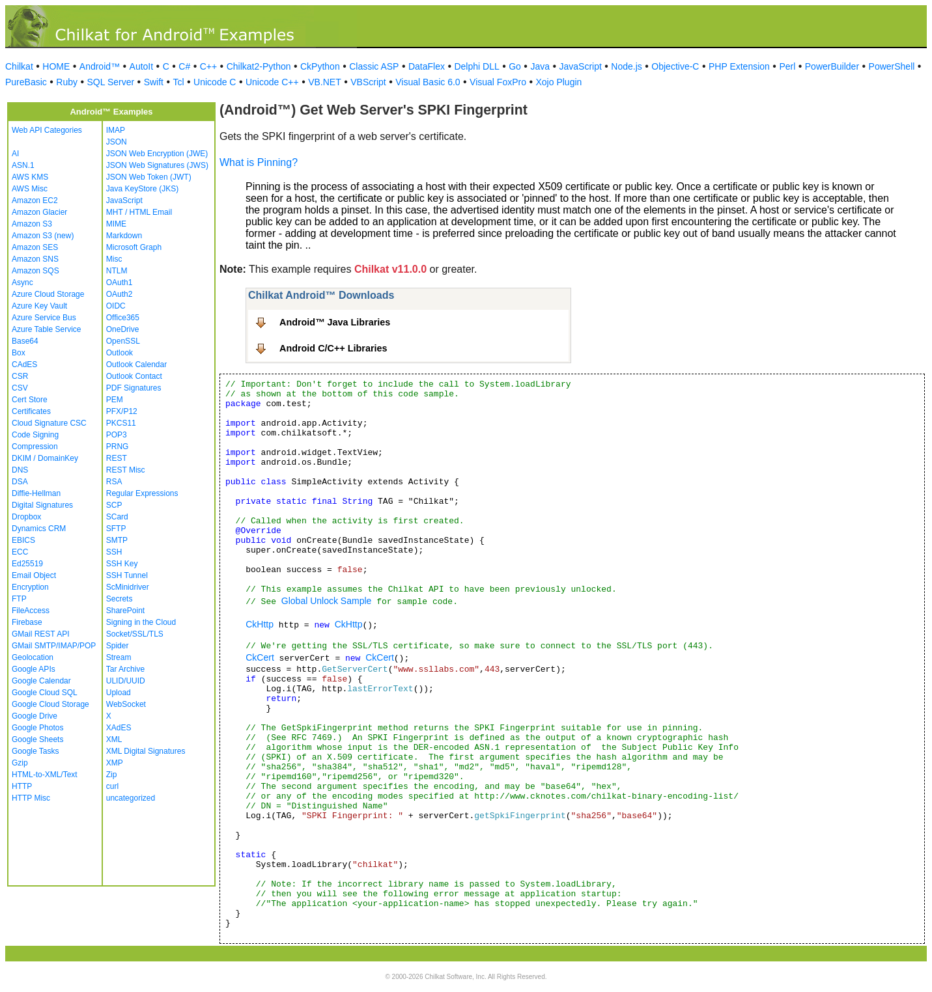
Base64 (25, 341)
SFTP (116, 528)
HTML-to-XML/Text (45, 774)
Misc (114, 259)
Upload (118, 692)
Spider (117, 645)
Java (540, 66)
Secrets (119, 598)
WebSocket (126, 704)
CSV (20, 388)
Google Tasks (35, 751)
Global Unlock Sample (326, 601)
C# (184, 66)
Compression (35, 446)
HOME (56, 66)
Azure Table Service (46, 329)
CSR (20, 376)
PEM (114, 399)
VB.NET (324, 82)
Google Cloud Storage (50, 704)
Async (22, 282)
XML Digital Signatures (146, 751)
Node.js (626, 66)
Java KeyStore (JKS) (142, 188)
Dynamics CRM (39, 528)
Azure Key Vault (39, 305)
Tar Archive (125, 669)
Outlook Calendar (136, 364)
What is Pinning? (258, 162)
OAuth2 (119, 294)
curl (112, 786)
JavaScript (580, 66)
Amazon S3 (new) (43, 235)
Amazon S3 (32, 223)
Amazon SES (35, 247)
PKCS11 (121, 423)
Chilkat (19, 66)
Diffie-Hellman (36, 493)
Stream (119, 657)
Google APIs (33, 669)
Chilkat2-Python (259, 66)
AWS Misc (30, 188)
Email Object (34, 575)
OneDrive (122, 329)
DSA (20, 481)
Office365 (122, 317)
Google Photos (37, 727)
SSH (114, 552)
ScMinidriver (127, 587)
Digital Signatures (42, 505)
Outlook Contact (134, 376)
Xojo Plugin (559, 82)
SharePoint (125, 610)
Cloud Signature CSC (49, 423)
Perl (787, 66)
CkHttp (260, 624)
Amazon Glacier (39, 212)
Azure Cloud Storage (48, 294)
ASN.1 (23, 165)
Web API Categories (47, 130)
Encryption (30, 587)
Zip (111, 774)
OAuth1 (119, 282)
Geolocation (32, 657)
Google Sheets (37, 739)
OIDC (116, 305)
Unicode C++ (272, 82)
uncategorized (130, 798)
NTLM (117, 270)
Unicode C (214, 82)
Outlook (119, 352)
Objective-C (675, 66)
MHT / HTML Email (139, 212)
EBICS (23, 540)
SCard (117, 516)
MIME (116, 223)
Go (515, 66)
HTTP (22, 786)
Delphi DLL (476, 66)
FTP (19, 598)
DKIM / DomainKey (45, 458)
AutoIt (142, 66)
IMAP (115, 130)
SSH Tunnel (127, 575)
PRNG (117, 446)
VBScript (368, 82)
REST (116, 458)
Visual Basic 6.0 (427, 82)
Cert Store (30, 399)
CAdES (24, 364)
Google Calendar (41, 680)
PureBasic (26, 82)
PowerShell (892, 66)
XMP (114, 762)
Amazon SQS (35, 270)
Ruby (67, 82)
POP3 (116, 434)
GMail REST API (40, 634)
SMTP (117, 540)
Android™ (99, 66)
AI (15, 153)
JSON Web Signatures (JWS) (157, 165)
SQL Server (111, 82)
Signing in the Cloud (141, 622)
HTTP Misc (31, 798)
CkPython (320, 66)
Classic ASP (374, 66)
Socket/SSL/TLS (134, 634)
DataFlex (426, 66)
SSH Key (122, 563)
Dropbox (26, 516)
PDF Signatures (134, 388)
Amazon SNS (35, 259)
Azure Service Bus (44, 317)
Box (18, 352)
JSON (116, 141)
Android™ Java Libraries (334, 322)
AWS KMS (30, 177)
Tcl (178, 82)
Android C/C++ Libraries (333, 348)
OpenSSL (123, 341)
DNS (20, 470)
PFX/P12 (121, 411)
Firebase (27, 622)
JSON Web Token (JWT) (148, 177)
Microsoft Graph (134, 247)
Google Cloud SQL (45, 692)
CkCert (260, 657)
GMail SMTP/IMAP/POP (54, 645)
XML (114, 739)
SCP (114, 505)
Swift (153, 82)
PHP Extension (739, 66)
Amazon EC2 (35, 200)
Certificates (31, 411)
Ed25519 (27, 563)
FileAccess (30, 610)
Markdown (124, 235)
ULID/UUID (125, 680)
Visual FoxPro (498, 82)
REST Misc (125, 470)
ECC (20, 552)
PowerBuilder (832, 66)
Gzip (20, 762)
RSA (114, 481)
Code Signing (35, 434)
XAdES (119, 727)
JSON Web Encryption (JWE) (157, 153)
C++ (208, 66)
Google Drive (34, 716)
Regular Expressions (142, 493)
